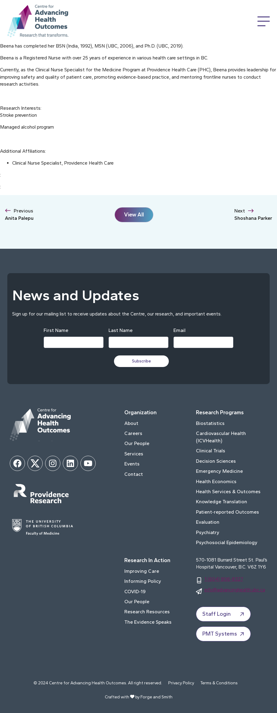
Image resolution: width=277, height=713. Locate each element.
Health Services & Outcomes (228, 491)
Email (179, 330)
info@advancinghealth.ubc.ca (234, 590)
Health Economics (216, 481)
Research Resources (147, 612)
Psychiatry (207, 532)
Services (133, 454)
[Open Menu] (263, 21)
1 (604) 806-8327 (223, 579)
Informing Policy (142, 581)
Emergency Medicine (219, 471)
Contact (133, 474)
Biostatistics (210, 423)
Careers (133, 433)
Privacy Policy (181, 683)
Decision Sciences (216, 461)
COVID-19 (135, 591)
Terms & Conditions (219, 683)
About (131, 423)
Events (132, 464)
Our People (136, 443)
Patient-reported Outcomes (227, 512)
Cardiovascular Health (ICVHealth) (221, 437)
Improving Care (141, 571)
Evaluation (207, 522)
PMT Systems (224, 634)
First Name (56, 330)
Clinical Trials (210, 451)
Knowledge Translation (221, 501)
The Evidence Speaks (148, 622)
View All (134, 214)
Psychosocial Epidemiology (226, 542)
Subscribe (141, 361)
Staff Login (224, 614)
